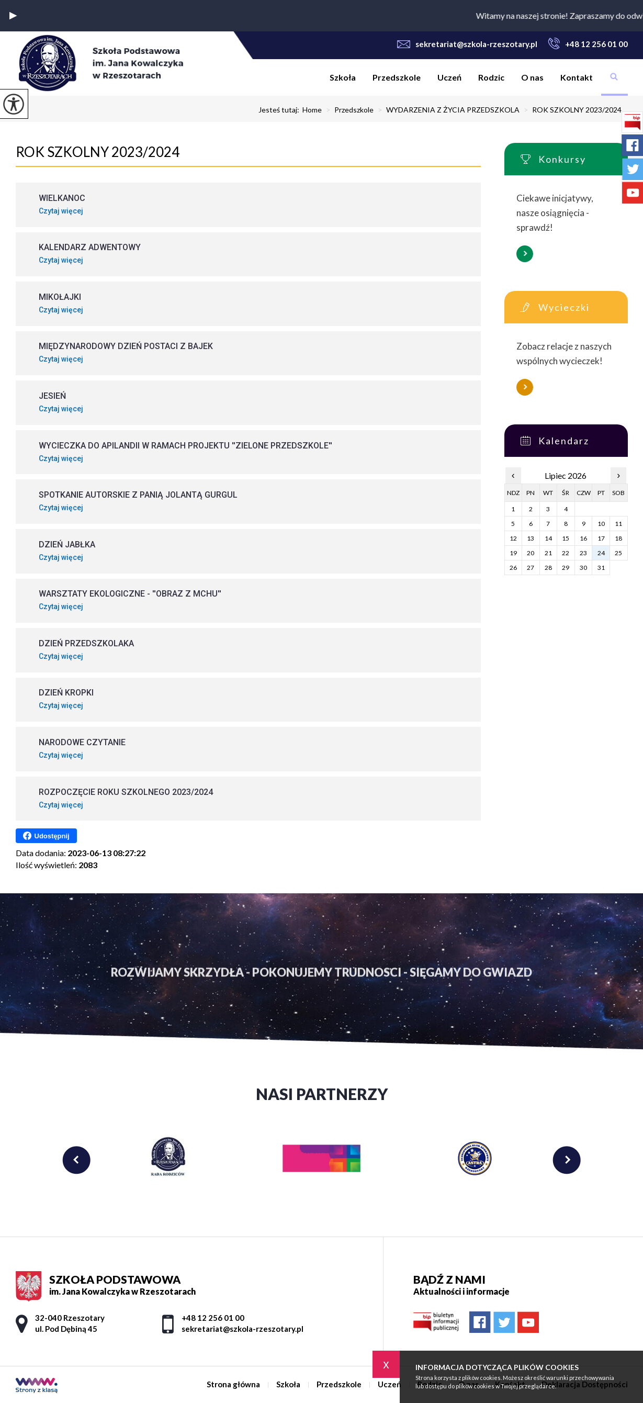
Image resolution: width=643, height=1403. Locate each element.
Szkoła (343, 77)
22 (565, 553)
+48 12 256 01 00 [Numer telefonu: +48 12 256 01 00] (213, 1317)
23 (583, 553)
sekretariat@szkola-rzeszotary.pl (467, 44)
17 (601, 538)
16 (583, 538)
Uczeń (449, 77)
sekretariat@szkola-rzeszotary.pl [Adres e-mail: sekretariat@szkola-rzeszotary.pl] (242, 1328)
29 (565, 567)
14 (548, 538)
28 (548, 567)
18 (618, 538)
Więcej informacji (524, 253)
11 (618, 523)
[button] (13, 15)
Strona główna (312, 77)
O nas (532, 77)
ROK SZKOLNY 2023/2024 (97, 151)
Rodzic (491, 77)
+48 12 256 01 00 (588, 43)
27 (530, 567)
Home (312, 110)
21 (548, 553)
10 (601, 523)
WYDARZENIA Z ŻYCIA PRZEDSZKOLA (447, 110)
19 (513, 553)
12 (513, 538)
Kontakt (576, 77)
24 (601, 553)
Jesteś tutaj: (280, 110)
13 (530, 538)
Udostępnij (46, 836)
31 (601, 567)
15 (565, 538)
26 (513, 567)
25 (618, 553)
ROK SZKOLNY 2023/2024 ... (574, 110)
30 (583, 567)
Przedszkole (397, 77)
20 (530, 553)
